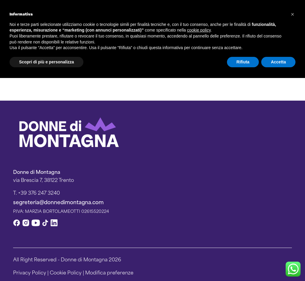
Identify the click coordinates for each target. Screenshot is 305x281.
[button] (292, 14)
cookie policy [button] (199, 30)
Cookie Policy (66, 272)
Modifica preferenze (109, 272)
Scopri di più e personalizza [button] (46, 62)
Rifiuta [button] (243, 62)
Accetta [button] (278, 62)
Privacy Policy (29, 272)
